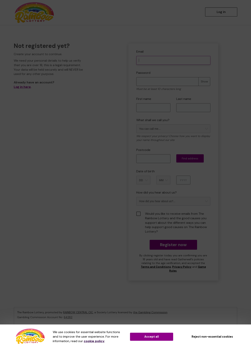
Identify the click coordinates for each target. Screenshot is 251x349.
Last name (183, 99)
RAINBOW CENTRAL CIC (78, 312)
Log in (221, 12)
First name (143, 99)
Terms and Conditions (156, 267)
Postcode (143, 150)
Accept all (151, 336)
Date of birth (145, 171)
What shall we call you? (152, 120)
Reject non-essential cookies (212, 336)
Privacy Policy (181, 267)
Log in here (22, 87)
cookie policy (94, 341)
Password (143, 73)
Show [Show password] (204, 81)
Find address (190, 158)
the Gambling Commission (150, 312)
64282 (68, 317)
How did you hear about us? (156, 192)
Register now (173, 245)
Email (140, 51)
